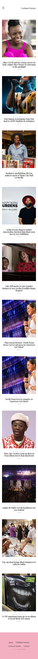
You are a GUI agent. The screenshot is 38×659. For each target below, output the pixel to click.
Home (11, 642)
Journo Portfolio (21, 649)
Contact (27, 646)
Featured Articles (14, 646)
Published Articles (22, 642)
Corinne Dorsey (28, 8)
